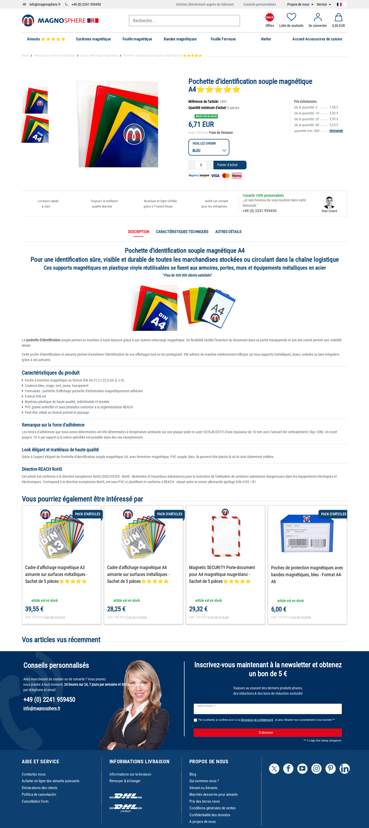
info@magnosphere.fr (44, 4)
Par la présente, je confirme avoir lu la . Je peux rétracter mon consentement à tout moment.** (266, 720)
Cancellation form (35, 801)
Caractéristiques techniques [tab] (182, 232)
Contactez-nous (34, 774)
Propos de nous (298, 4)
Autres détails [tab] (228, 232)
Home (25, 55)
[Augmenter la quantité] (210, 165)
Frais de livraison (221, 132)
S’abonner (298, 733)
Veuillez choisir (204, 143)
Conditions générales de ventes (212, 808)
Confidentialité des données (209, 815)
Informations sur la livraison (130, 774)
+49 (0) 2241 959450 (86, 4)
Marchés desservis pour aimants (213, 794)
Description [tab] (138, 232)
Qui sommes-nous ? (204, 781)
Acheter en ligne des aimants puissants (50, 781)
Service (322, 4)
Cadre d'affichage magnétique (99, 55)
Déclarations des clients (39, 788)
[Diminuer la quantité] (192, 165)
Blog (192, 774)
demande (336, 131)
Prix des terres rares (204, 801)
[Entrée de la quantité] (201, 165)
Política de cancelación (39, 794)
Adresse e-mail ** (207, 706)
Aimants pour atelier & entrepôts (54, 55)
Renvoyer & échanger (125, 781)
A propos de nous (202, 821)
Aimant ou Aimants (203, 788)
